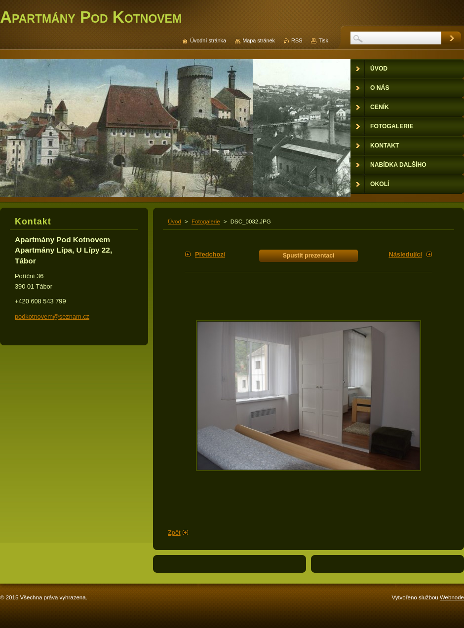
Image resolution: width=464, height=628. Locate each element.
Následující (405, 254)
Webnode (452, 597)
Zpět (174, 532)
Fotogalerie (206, 221)
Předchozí (210, 254)
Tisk (323, 40)
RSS (296, 40)
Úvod (174, 221)
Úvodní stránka (208, 40)
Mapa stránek (258, 40)
